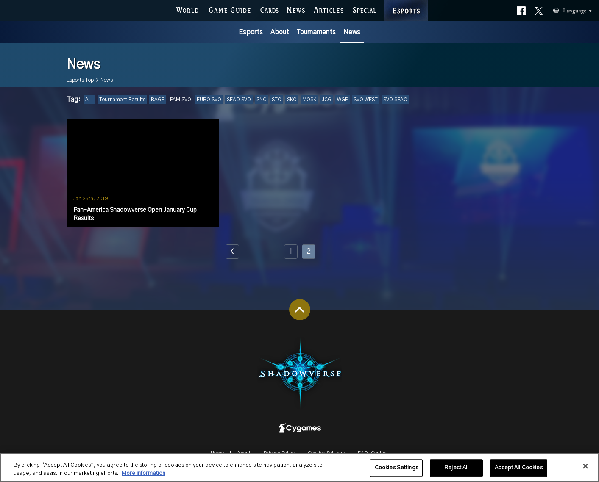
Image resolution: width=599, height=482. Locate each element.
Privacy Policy (279, 453)
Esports (251, 32)
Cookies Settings (326, 453)
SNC (261, 99)
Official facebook (521, 9)
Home (217, 453)
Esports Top (80, 80)
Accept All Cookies (518, 473)
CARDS (269, 9)
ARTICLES (328, 9)
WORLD (187, 9)
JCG (327, 99)
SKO (292, 99)
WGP (342, 99)
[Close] (585, 471)
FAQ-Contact (373, 453)
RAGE (157, 99)
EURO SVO (209, 99)
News (351, 32)
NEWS (296, 9)
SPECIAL (364, 9)
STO (276, 99)
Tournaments (316, 32)
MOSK (309, 99)
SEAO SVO (239, 99)
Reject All (456, 473)
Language (562, 9)
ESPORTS (406, 2)
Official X (539, 9)
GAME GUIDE (229, 9)
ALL (89, 99)
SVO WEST (366, 99)
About (279, 32)
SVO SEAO (395, 99)
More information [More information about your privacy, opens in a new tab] (143, 478)
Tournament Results (122, 99)
